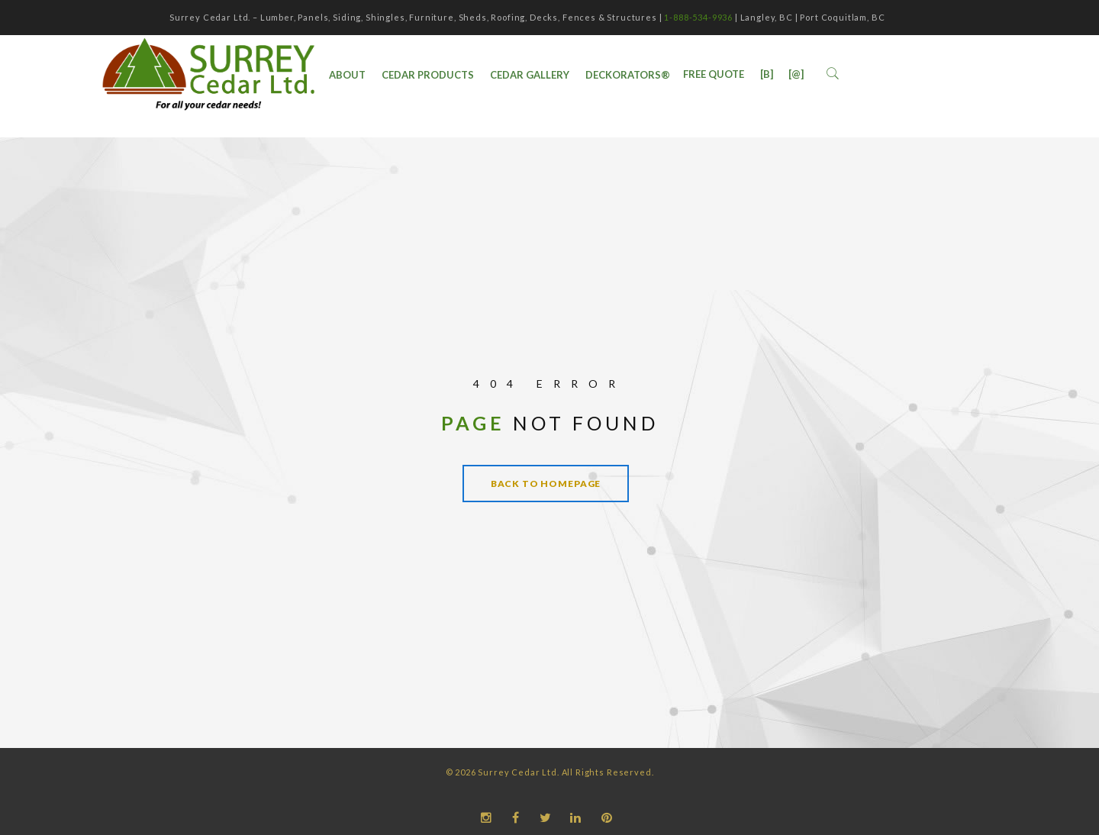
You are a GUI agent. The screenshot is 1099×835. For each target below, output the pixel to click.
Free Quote (713, 74)
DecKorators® (627, 75)
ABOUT (347, 75)
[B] (766, 74)
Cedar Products (428, 75)
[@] (796, 74)
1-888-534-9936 (698, 17)
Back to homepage (546, 483)
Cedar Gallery (529, 75)
